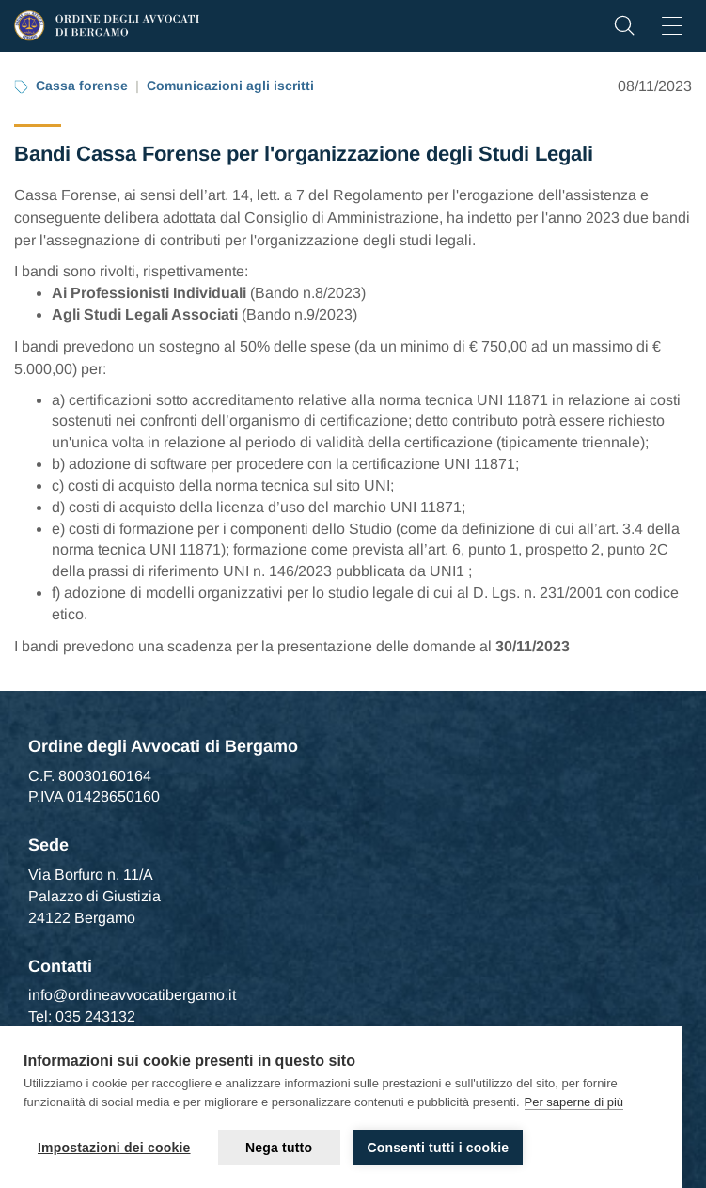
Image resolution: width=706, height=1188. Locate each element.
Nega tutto (278, 1147)
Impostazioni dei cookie (114, 1147)
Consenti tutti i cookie (439, 1147)
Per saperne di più (574, 1102)
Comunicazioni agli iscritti (230, 85)
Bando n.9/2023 (299, 314)
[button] (624, 30)
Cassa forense (82, 85)
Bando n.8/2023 (308, 293)
